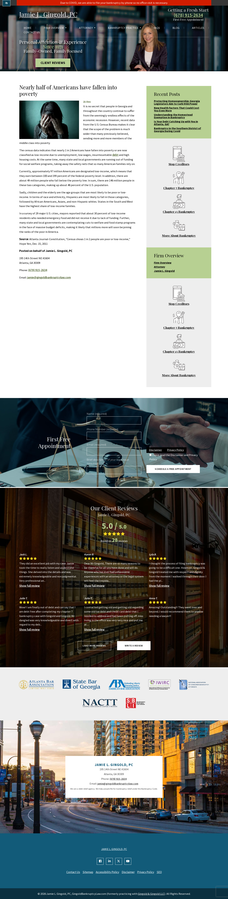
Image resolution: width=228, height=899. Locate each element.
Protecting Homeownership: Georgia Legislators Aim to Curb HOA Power (177, 102)
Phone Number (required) (102, 429)
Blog (176, 28)
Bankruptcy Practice (124, 28)
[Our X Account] (118, 861)
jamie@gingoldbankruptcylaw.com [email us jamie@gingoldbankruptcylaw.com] (49, 277)
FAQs (157, 28)
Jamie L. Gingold (164, 270)
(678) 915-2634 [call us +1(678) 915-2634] (188, 15)
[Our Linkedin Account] (109, 861)
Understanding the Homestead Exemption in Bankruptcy (173, 116)
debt (115, 155)
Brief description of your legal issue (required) (108, 461)
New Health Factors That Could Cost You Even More (176, 109)
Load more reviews (94, 645)
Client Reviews (53, 63)
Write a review (134, 645)
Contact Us (32, 32)
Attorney (87, 28)
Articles (198, 28)
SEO (162, 872)
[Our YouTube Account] (127, 861)
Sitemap (86, 872)
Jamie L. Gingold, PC (50, 14)
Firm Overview (55, 28)
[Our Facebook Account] (100, 861)
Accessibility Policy (107, 872)
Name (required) (97, 413)
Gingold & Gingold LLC (151, 893)
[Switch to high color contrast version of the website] (6, 3)
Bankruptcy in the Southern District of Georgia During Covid (177, 130)
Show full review (29, 586)
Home (27, 28)
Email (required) (96, 444)
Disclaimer (155, 450)
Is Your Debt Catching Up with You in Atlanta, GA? (176, 123)
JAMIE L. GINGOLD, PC (114, 849)
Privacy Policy (175, 450)
